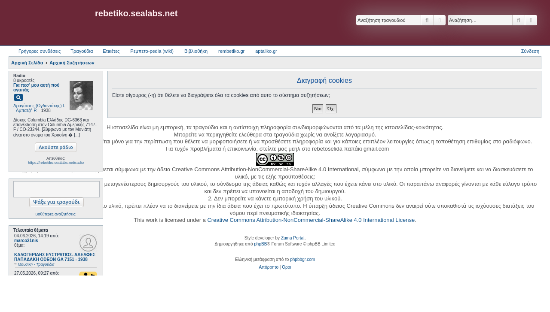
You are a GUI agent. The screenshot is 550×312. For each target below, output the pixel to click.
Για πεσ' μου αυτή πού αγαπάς (36, 87)
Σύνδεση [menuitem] (530, 51)
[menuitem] (268, 267)
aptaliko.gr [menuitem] (266, 51)
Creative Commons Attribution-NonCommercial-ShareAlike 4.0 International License (311, 220)
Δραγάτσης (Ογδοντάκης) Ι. (39, 105)
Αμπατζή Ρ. (26, 110)
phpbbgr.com (302, 259)
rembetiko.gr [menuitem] (231, 51)
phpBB (260, 244)
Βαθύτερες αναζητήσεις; (55, 214)
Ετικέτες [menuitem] (111, 51)
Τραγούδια (81, 51)
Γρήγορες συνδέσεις (39, 51)
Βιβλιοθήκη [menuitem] (196, 51)
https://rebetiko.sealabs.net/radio (56, 163)
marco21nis (26, 240)
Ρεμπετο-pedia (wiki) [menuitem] (152, 51)
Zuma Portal (292, 238)
